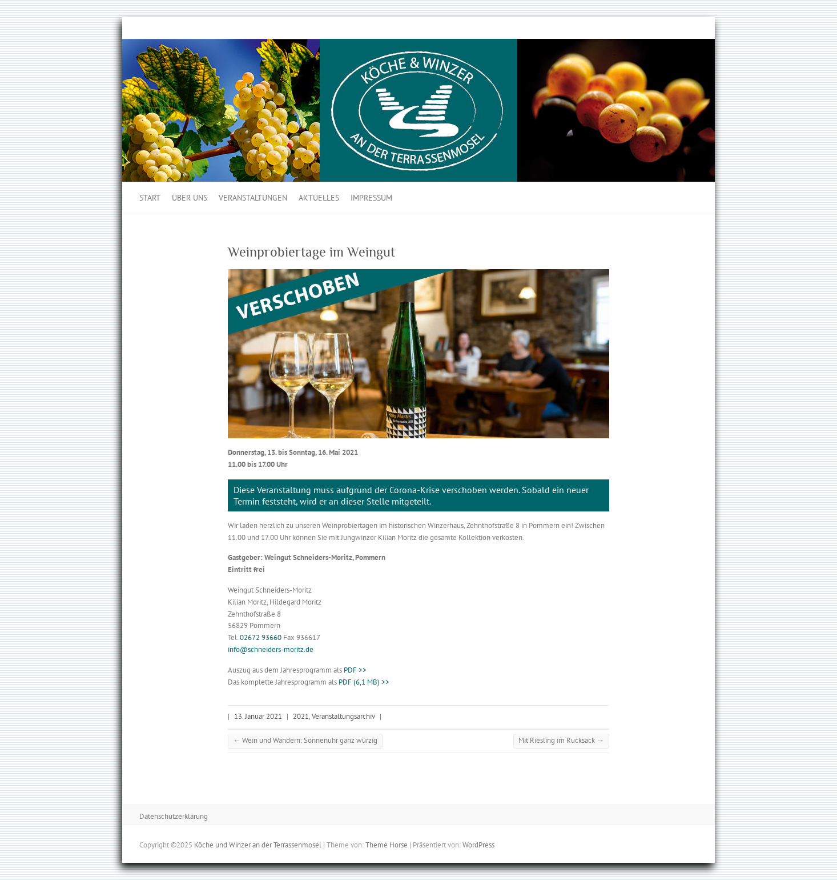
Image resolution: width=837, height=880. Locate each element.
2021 (301, 716)
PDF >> (355, 670)
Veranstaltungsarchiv (343, 716)
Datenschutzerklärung (173, 816)
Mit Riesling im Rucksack (561, 740)
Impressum (371, 198)
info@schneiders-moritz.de (270, 649)
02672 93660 (260, 637)
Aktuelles (319, 198)
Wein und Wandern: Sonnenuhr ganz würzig (305, 740)
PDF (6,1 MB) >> (364, 682)
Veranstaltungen (253, 198)
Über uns (189, 198)
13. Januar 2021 (258, 716)
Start (149, 198)
